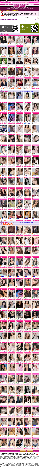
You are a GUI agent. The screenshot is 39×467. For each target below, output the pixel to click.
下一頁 (27, 91)
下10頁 (29, 91)
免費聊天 (14, 233)
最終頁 (32, 91)
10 (25, 91)
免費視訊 (22, 43)
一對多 (6, 43)
